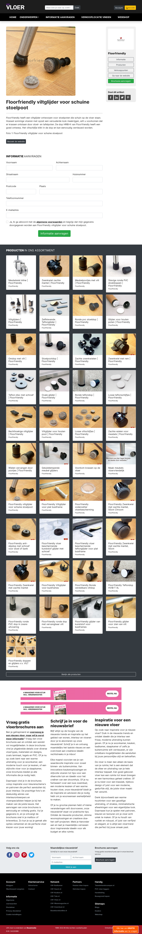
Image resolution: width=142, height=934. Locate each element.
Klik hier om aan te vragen (125, 929)
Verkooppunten (121, 70)
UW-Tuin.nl (54, 896)
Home (12, 17)
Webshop (123, 17)
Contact (31, 889)
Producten (121, 65)
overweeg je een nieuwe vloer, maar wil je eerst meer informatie (25, 735)
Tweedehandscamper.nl (104, 885)
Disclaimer (10, 907)
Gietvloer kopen (79, 889)
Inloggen (9, 885)
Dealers (98, 911)
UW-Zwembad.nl (57, 907)
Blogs (97, 907)
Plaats (42, 186)
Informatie (120, 59)
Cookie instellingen (13, 914)
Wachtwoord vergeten (15, 889)
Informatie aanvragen (60, 17)
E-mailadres (12, 210)
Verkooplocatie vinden (96, 17)
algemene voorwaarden (49, 221)
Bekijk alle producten (71, 674)
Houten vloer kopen (80, 885)
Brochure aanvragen (105, 860)
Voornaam (11, 162)
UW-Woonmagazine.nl (59, 903)
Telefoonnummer (15, 198)
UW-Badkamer (56, 885)
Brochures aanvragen (121, 81)
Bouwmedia (31, 928)
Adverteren (33, 885)
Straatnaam (12, 174)
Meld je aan (71, 867)
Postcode (11, 186)
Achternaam (62, 162)
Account (119, 8)
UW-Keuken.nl (56, 893)
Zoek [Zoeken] (77, 7)
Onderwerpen (28, 17)
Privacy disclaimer (13, 911)
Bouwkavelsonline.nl (58, 911)
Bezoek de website (16, 141)
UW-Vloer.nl (55, 900)
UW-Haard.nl (55, 889)
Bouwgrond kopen (102, 896)
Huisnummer (79, 174)
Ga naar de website (121, 75)
